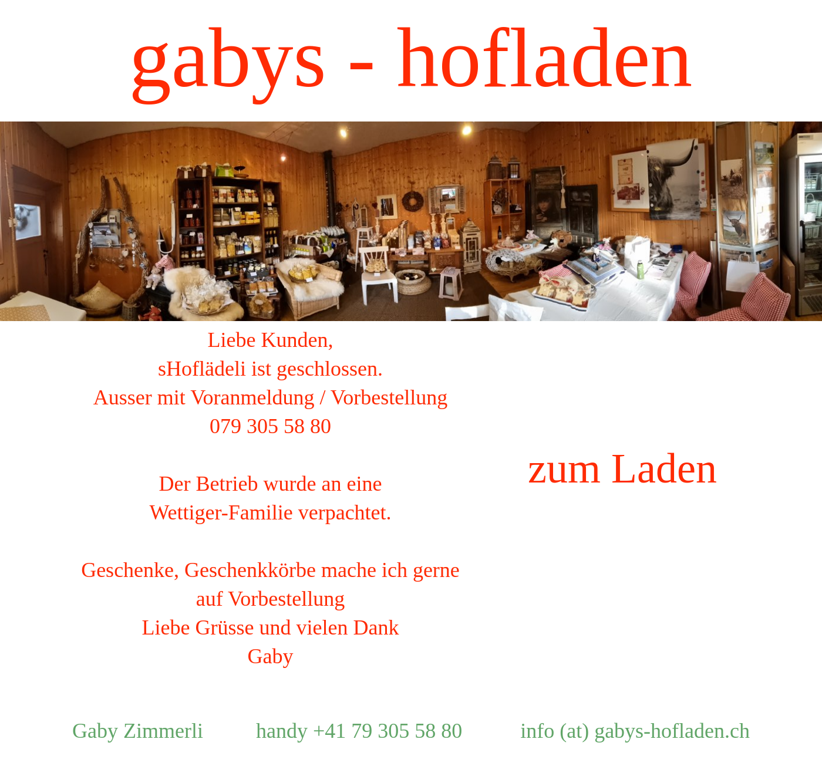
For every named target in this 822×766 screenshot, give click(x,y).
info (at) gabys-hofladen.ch (635, 731)
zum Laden (622, 468)
